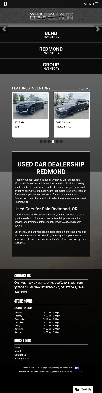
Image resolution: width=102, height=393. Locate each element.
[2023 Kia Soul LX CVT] (30, 106)
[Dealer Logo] (51, 15)
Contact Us (20, 354)
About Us (19, 351)
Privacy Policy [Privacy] (22, 358)
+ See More (84, 89)
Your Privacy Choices (69, 368)
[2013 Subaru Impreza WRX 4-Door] (72, 106)
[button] (4, 29)
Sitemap (55, 368)
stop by (76, 239)
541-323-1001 (73, 283)
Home (17, 347)
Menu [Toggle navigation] (91, 4)
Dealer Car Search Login (31, 368)
